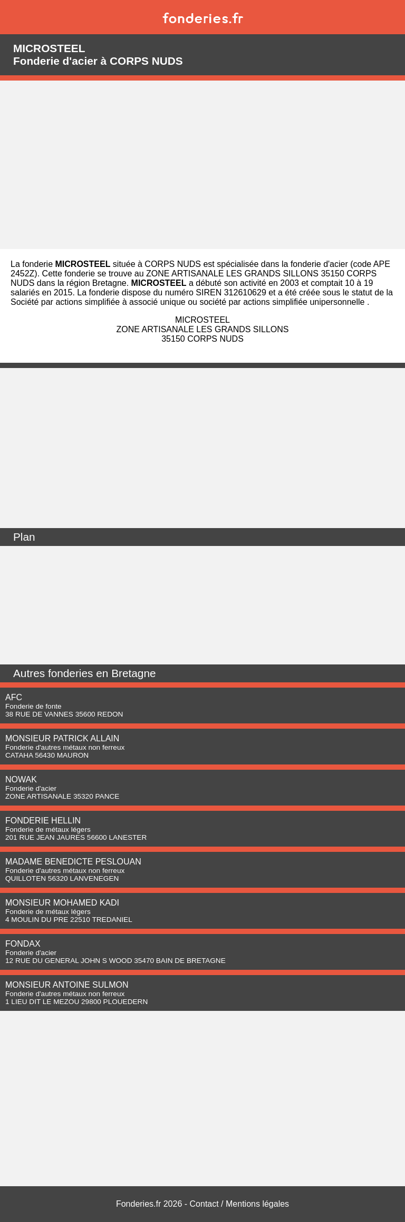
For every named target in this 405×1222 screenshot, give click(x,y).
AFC (13, 697)
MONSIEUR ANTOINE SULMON (67, 984)
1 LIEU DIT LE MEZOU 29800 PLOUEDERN (76, 1002)
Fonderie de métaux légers (48, 829)
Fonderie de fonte (33, 706)
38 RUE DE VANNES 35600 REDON (64, 714)
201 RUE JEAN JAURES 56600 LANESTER (76, 837)
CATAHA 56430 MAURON (47, 755)
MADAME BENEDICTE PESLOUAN (73, 861)
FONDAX (23, 943)
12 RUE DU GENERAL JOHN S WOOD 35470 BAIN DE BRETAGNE (115, 961)
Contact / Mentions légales (240, 1203)
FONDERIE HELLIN (43, 820)
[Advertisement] (202, 165)
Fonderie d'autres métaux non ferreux (64, 747)
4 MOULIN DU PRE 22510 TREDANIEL (68, 919)
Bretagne (133, 673)
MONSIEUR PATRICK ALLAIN (62, 738)
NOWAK (21, 779)
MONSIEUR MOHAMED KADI (62, 902)
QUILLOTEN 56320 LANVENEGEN (62, 878)
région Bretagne (96, 283)
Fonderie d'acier (30, 788)
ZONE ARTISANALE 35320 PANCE (62, 796)
